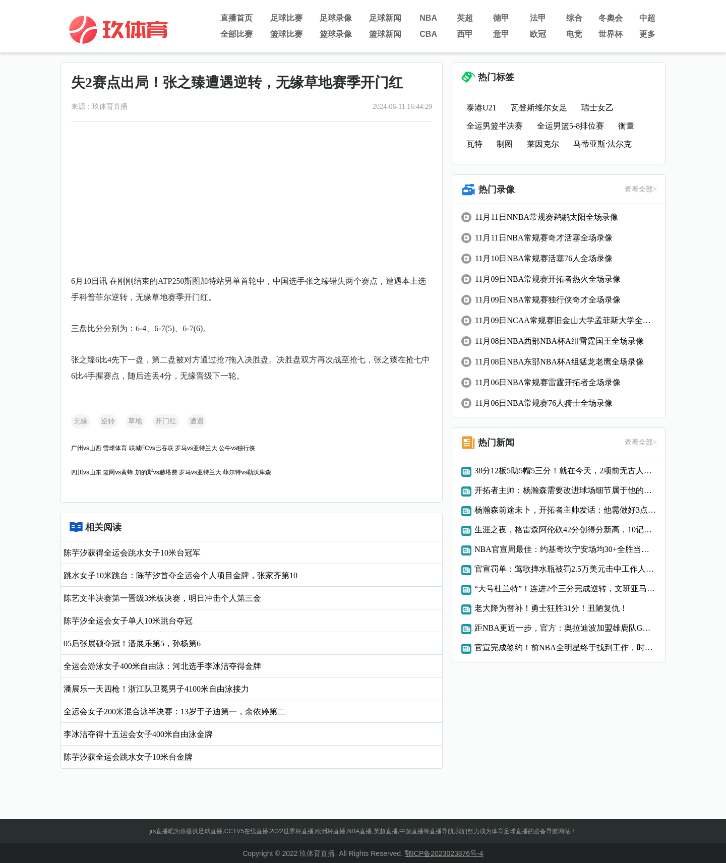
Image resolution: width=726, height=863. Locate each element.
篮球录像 (336, 34)
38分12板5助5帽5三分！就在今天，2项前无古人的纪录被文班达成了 (565, 470)
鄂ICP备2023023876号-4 (444, 853)
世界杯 (610, 34)
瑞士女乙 (597, 107)
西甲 (465, 34)
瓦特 (474, 144)
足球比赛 (286, 18)
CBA (428, 34)
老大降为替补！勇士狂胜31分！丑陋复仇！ (551, 608)
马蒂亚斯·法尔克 (602, 144)
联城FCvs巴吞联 (151, 448)
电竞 (574, 34)
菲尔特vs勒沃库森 (247, 472)
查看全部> (641, 189)
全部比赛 (236, 34)
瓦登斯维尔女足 (539, 107)
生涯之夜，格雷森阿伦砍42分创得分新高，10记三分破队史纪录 (565, 529)
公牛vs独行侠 (237, 448)
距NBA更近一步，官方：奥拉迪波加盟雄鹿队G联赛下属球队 (565, 628)
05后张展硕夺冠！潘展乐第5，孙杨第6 (132, 643)
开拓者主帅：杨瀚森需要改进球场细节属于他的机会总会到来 (565, 490)
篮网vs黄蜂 (118, 472)
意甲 (501, 34)
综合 (574, 18)
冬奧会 (610, 18)
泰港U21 (481, 107)
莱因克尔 (543, 144)
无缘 (81, 421)
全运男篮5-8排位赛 (570, 125)
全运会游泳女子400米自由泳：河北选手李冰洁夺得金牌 (162, 666)
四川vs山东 (86, 472)
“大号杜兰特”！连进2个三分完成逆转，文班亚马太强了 (565, 588)
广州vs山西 (86, 448)
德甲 (501, 18)
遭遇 (197, 421)
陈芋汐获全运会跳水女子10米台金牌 (128, 757)
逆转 (108, 421)
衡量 (626, 125)
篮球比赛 (286, 34)
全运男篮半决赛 (494, 125)
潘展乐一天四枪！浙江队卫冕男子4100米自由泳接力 (156, 689)
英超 (465, 18)
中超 (647, 18)
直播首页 (236, 18)
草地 (135, 421)
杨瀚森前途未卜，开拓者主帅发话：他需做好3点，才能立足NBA (565, 510)
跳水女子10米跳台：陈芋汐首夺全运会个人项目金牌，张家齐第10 (180, 575)
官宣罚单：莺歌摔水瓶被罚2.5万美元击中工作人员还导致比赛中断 (565, 569)
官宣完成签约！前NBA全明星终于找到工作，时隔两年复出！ (565, 647)
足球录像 (336, 18)
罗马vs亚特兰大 (196, 448)
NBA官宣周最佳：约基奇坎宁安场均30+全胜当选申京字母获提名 (565, 549)
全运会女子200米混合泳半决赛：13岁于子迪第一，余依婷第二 (174, 711)
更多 (647, 34)
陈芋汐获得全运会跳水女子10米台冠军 (132, 552)
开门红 (165, 421)
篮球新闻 (385, 34)
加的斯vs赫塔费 (156, 472)
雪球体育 (115, 448)
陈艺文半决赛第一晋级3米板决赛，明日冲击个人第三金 (162, 598)
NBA (428, 18)
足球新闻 (385, 18)
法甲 (538, 18)
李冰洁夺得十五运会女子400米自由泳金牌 (138, 734)
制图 (505, 144)
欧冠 (538, 34)
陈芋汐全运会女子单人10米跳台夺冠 (128, 621)
